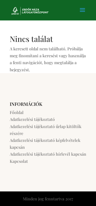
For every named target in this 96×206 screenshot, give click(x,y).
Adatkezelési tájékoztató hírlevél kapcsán (48, 154)
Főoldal (17, 112)
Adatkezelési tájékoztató (32, 119)
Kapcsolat (19, 161)
